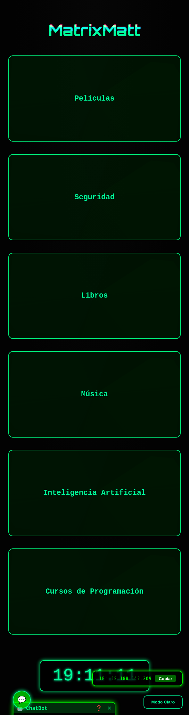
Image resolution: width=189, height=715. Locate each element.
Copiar (165, 678)
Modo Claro (163, 702)
